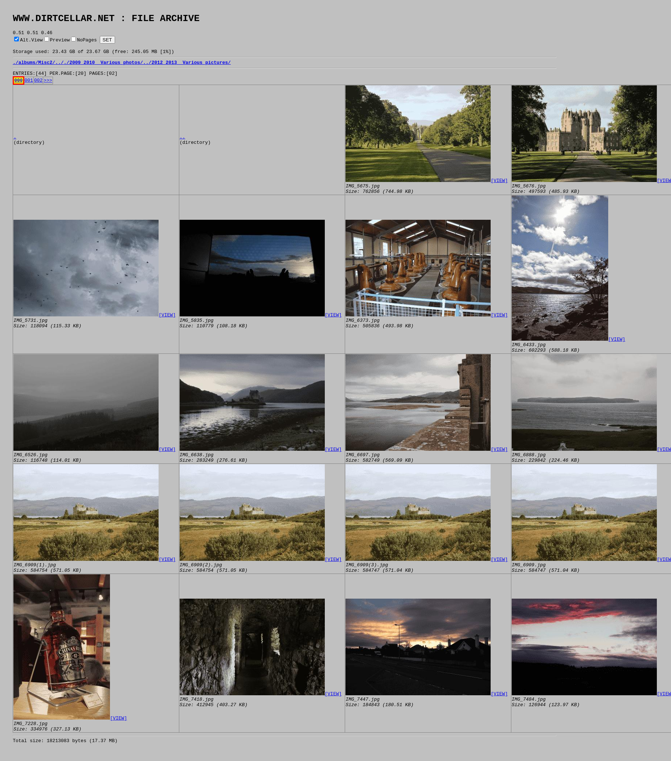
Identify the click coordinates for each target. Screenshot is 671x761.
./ (16, 68)
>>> (48, 88)
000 (18, 88)
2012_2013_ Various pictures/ (190, 68)
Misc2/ (46, 68)
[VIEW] (499, 189)
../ (59, 68)
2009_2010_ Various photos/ (106, 68)
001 (29, 88)
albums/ (28, 68)
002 (38, 88)
